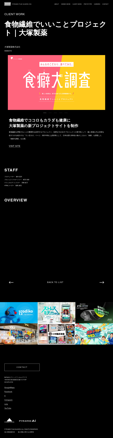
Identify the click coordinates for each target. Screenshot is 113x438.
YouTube (7, 408)
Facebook (8, 391)
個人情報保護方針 (9, 432)
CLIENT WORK (77, 4)
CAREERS (97, 4)
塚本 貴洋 (19, 176)
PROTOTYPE (88, 4)
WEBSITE (8, 51)
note (6, 404)
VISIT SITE (14, 146)
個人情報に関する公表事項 (26, 432)
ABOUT (56, 4)
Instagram (8, 400)
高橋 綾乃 (25, 182)
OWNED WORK (65, 4)
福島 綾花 (18, 185)
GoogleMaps (9, 387)
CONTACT (105, 4)
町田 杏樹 (26, 179)
